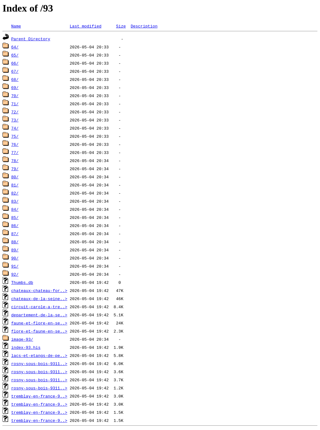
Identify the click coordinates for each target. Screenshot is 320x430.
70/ (14, 95)
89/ (14, 250)
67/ (14, 71)
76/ (14, 144)
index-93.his (26, 347)
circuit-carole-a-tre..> (39, 306)
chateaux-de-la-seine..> (39, 298)
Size (121, 26)
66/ (14, 63)
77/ (14, 152)
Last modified (85, 26)
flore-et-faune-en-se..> (39, 331)
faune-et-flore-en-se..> (39, 323)
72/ (14, 112)
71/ (14, 103)
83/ (14, 201)
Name (16, 26)
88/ (14, 242)
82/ (14, 193)
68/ (14, 79)
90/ (14, 258)
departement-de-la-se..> (39, 315)
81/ (14, 185)
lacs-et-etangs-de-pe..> (39, 355)
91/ (14, 266)
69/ (14, 87)
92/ (14, 274)
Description (144, 26)
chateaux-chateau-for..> (39, 290)
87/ (14, 233)
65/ (14, 55)
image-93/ (22, 339)
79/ (14, 168)
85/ (14, 217)
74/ (14, 128)
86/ (14, 225)
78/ (14, 160)
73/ (14, 120)
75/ (14, 136)
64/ (14, 47)
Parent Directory (30, 39)
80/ (14, 177)
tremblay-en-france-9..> (39, 396)
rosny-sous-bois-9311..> (39, 363)
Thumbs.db (22, 282)
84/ (14, 209)
